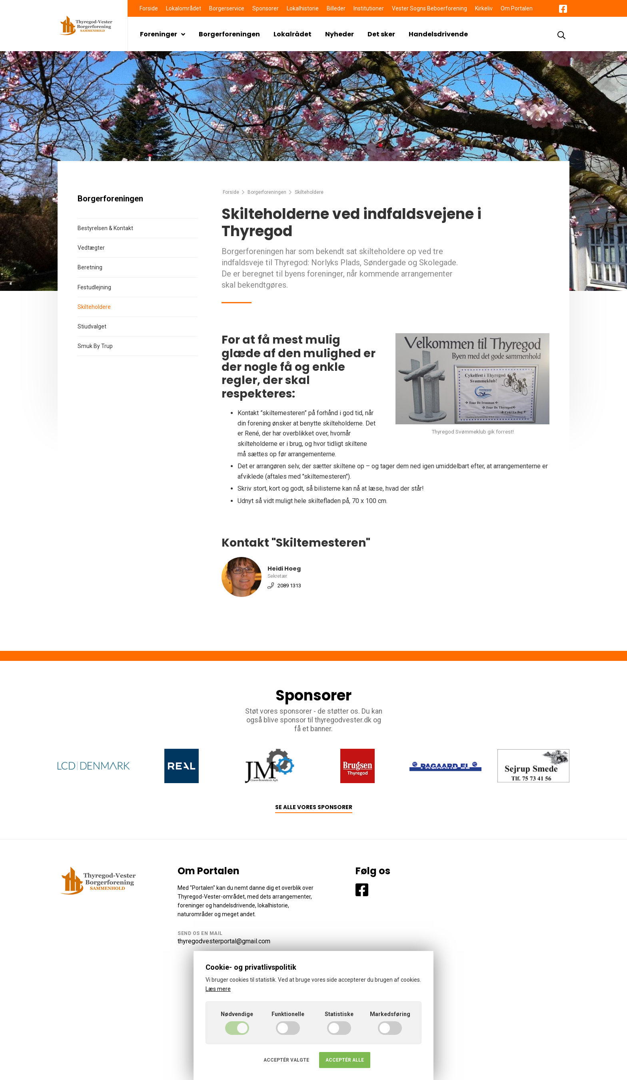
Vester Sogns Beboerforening (429, 8)
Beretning (90, 267)
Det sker (381, 34)
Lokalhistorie (303, 8)
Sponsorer (265, 8)
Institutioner (368, 8)
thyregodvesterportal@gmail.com (224, 941)
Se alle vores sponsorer (313, 807)
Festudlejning (94, 287)
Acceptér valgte (286, 1060)
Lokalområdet (183, 8)
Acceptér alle (344, 1060)
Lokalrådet (293, 34)
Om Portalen (517, 8)
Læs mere (218, 989)
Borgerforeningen (229, 34)
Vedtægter (91, 248)
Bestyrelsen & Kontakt (105, 228)
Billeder (336, 8)
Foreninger (162, 34)
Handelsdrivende (438, 34)
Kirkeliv (484, 8)
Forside (149, 8)
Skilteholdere (94, 307)
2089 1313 (289, 585)
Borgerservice (226, 8)
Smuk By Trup (95, 346)
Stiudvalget (92, 326)
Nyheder (339, 34)
